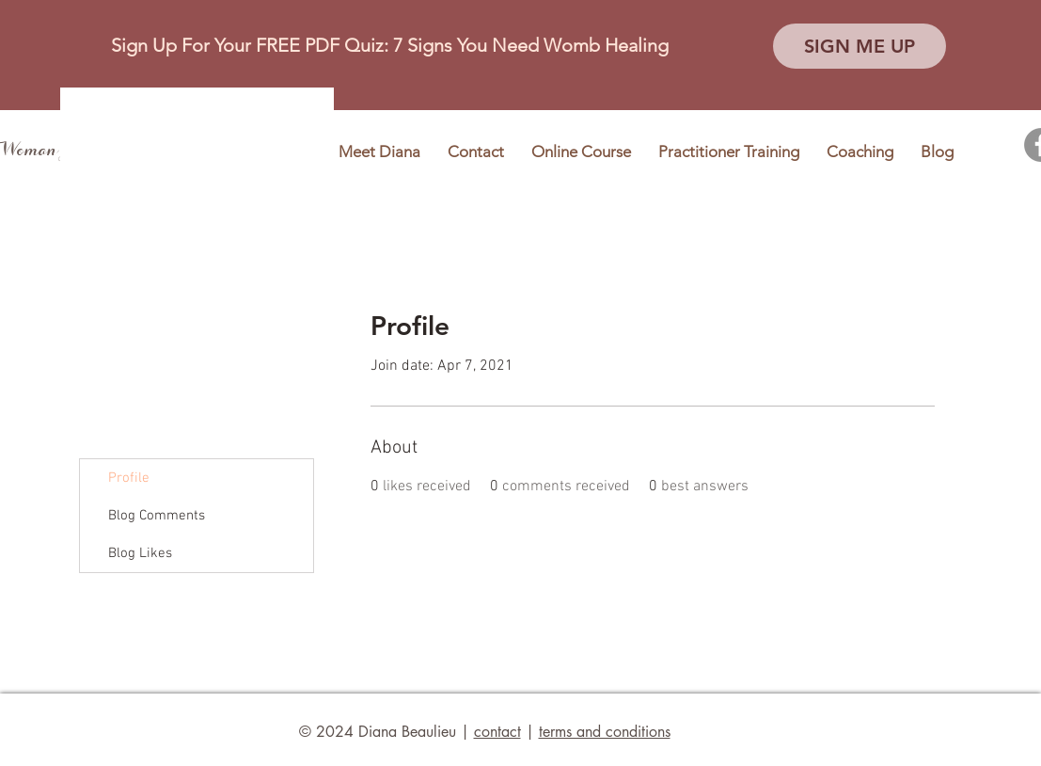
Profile (129, 478)
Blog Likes (140, 553)
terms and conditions (604, 732)
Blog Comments (156, 515)
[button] (859, 46)
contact (497, 732)
